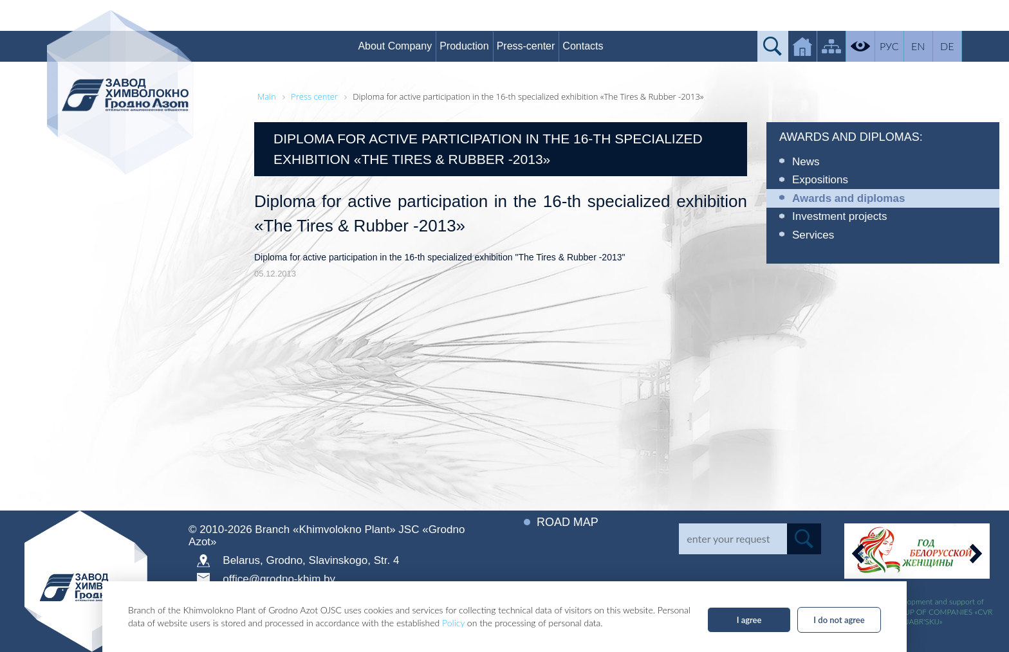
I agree (749, 620)
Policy (453, 622)
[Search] (732, 538)
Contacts (583, 46)
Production (465, 46)
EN (918, 46)
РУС (889, 46)
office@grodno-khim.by (279, 579)
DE (947, 46)
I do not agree (838, 620)
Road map (567, 522)
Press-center (526, 46)
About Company (395, 46)
